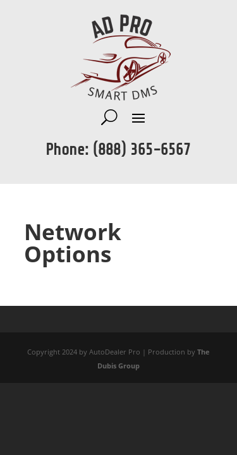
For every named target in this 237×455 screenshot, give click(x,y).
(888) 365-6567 (142, 150)
